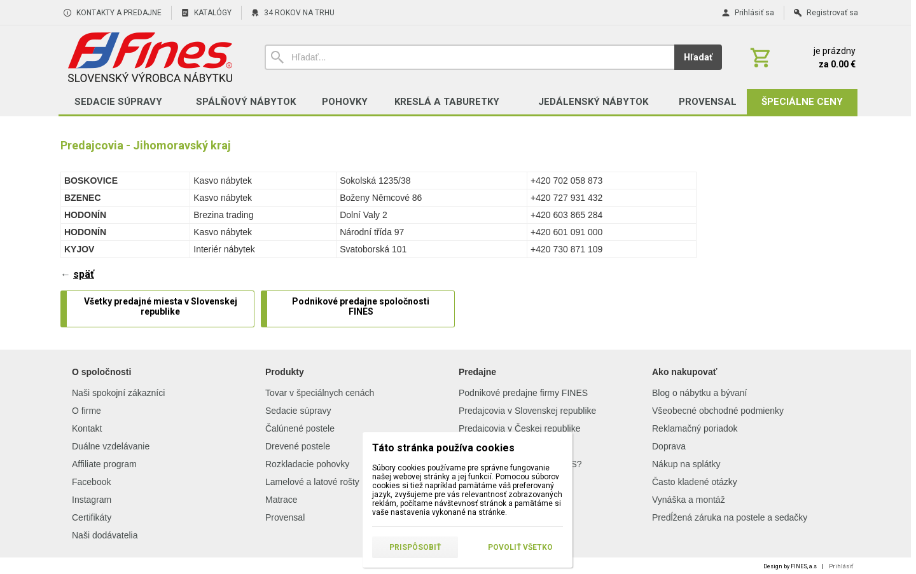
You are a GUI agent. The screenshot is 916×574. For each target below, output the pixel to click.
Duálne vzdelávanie (110, 446)
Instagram (91, 500)
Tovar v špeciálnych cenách (319, 393)
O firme (86, 411)
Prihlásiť (841, 566)
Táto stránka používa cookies (443, 448)
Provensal (285, 517)
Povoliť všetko (520, 547)
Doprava (669, 446)
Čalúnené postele (300, 428)
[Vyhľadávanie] (469, 57)
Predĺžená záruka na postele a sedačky (729, 517)
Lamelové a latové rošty (312, 482)
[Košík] (801, 57)
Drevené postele (297, 446)
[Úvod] (150, 57)
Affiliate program (104, 464)
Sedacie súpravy (298, 411)
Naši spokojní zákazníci (118, 393)
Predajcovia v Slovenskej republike (527, 411)
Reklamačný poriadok (695, 428)
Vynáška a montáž (688, 500)
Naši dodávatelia (105, 535)
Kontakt (87, 428)
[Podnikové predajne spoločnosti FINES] (360, 309)
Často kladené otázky (694, 482)
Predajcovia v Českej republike (519, 428)
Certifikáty (91, 517)
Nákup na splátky (686, 464)
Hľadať (698, 57)
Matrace (281, 500)
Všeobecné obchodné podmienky (718, 411)
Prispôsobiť (415, 547)
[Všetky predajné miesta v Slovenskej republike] (160, 309)
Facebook (91, 482)
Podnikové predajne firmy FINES (523, 393)
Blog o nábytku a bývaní (699, 393)
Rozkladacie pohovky (307, 464)
